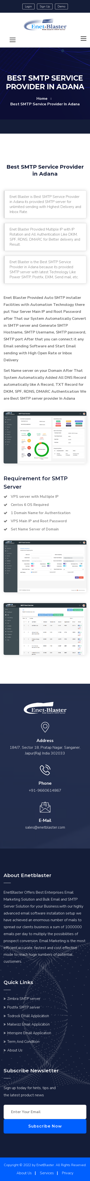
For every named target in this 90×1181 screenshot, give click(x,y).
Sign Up (45, 6)
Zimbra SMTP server (23, 998)
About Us (14, 1050)
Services (47, 1173)
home (42, 98)
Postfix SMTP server (23, 1007)
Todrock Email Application (28, 1016)
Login (28, 6)
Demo (61, 6)
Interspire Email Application (29, 1033)
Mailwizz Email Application (28, 1024)
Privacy (67, 1173)
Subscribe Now (45, 1126)
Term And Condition (23, 1041)
